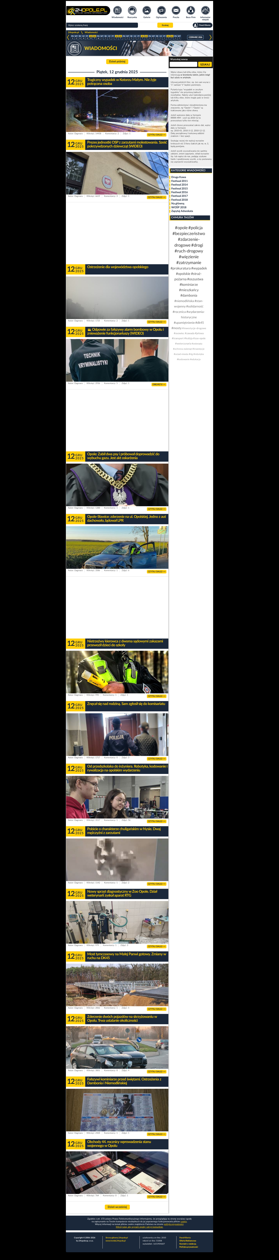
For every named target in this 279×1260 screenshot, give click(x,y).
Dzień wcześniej (117, 1207)
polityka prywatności (173, 1224)
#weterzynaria (183, 344)
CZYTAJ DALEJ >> (156, 135)
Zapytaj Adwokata (182, 211)
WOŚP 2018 (178, 207)
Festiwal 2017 (179, 196)
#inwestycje (198, 349)
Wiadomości (91, 32)
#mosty (176, 328)
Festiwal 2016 (179, 192)
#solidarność (194, 306)
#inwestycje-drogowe (194, 328)
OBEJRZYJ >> (158, 384)
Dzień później (117, 61)
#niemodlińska (184, 301)
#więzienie (189, 257)
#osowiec (179, 333)
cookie (184, 1221)
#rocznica (179, 311)
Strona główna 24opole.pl (117, 1238)
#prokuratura (180, 268)
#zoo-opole (199, 338)
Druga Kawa (178, 177)
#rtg (191, 354)
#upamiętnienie (184, 322)
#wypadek (199, 268)
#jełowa (199, 333)
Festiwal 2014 (179, 184)
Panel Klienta (185, 1238)
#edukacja (195, 359)
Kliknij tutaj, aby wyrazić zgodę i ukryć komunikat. (139, 1227)
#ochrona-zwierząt (182, 349)
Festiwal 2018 (179, 200)
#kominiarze (189, 285)
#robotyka (198, 354)
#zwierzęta (197, 344)
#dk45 (199, 322)
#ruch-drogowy (189, 251)
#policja (195, 228)
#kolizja (188, 338)
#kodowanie (183, 359)
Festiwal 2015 (179, 188)
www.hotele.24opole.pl (116, 1241)
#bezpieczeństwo (188, 234)
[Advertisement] (117, 233)
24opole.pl (73, 32)
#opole (181, 228)
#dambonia (188, 295)
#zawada (189, 333)
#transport (178, 338)
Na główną (177, 203)
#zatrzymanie (188, 263)
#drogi (197, 245)
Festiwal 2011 (179, 181)
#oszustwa (195, 279)
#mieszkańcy (189, 290)
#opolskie (183, 274)
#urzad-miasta (181, 354)
